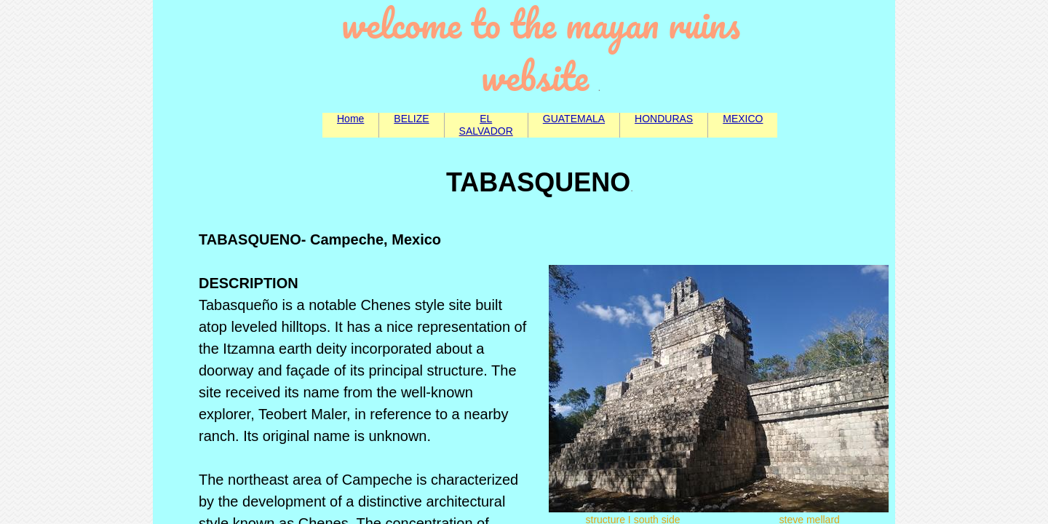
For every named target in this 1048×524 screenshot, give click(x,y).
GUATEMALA (574, 118)
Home (350, 118)
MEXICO (743, 118)
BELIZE (411, 118)
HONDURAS (664, 118)
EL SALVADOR (486, 125)
